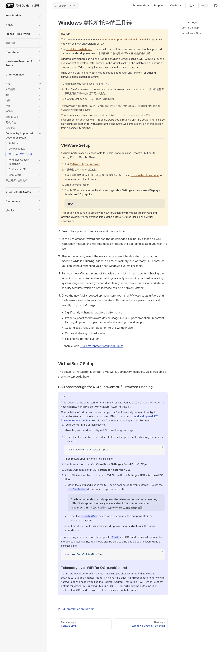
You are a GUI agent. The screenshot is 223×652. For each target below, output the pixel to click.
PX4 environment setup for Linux (101, 346)
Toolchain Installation (79, 49)
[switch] (204, 5)
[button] (40, 15)
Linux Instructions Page (145, 175)
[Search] (66, 5)
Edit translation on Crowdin (76, 608)
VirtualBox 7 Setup (192, 33)
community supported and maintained (123, 39)
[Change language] (192, 5)
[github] (216, 5)
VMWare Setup (190, 27)
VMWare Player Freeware (85, 164)
